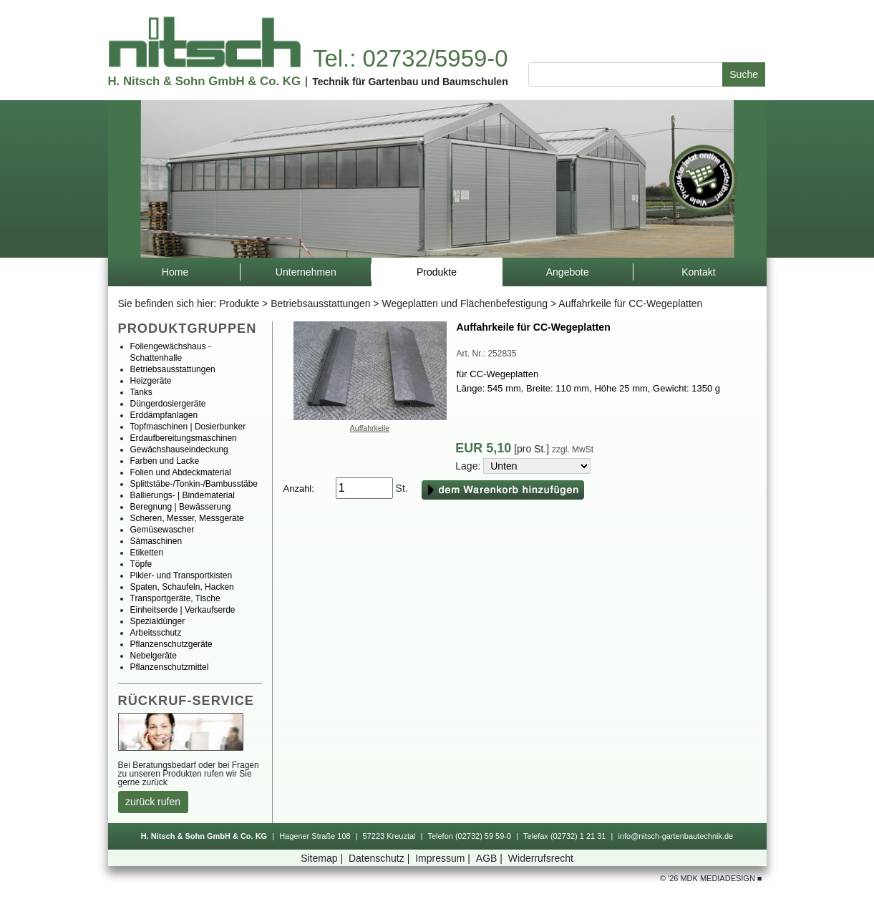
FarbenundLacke (165, 461)
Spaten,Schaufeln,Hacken (182, 587)
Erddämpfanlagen (164, 415)
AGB (490, 858)
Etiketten (147, 553)
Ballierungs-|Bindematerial (182, 495)
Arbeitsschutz (156, 633)
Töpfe (141, 564)
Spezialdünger (157, 621)
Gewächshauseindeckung (179, 449)
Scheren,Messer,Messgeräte (187, 518)
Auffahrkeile (369, 428)
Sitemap (323, 858)
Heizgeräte (151, 381)
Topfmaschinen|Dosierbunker (188, 427)
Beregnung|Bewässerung (180, 507)
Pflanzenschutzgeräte (171, 644)
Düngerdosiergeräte (168, 404)
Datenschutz (380, 858)
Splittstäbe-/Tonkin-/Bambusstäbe (194, 484)
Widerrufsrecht (540, 858)
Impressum (444, 858)
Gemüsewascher (162, 530)
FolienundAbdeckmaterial (180, 472)
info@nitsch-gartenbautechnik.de (675, 836)
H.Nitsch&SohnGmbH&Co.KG (204, 81)
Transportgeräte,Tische (175, 598)
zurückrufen (152, 801)
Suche (743, 74)
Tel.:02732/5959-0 (410, 58)
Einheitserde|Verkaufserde (183, 610)
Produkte (239, 303)
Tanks (141, 392)
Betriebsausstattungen (320, 303)
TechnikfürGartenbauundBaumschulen (410, 81)
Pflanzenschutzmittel (169, 667)
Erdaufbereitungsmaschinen (183, 438)
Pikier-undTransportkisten (181, 575)
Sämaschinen (156, 541)
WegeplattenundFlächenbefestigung (465, 303)
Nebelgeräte (153, 656)
